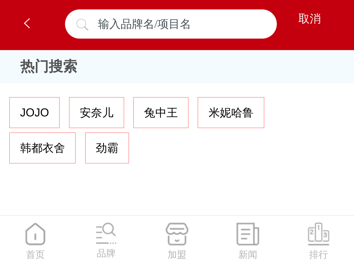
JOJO (34, 112)
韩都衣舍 (42, 148)
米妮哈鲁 (231, 112)
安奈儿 (96, 112)
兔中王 (161, 112)
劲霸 (107, 148)
